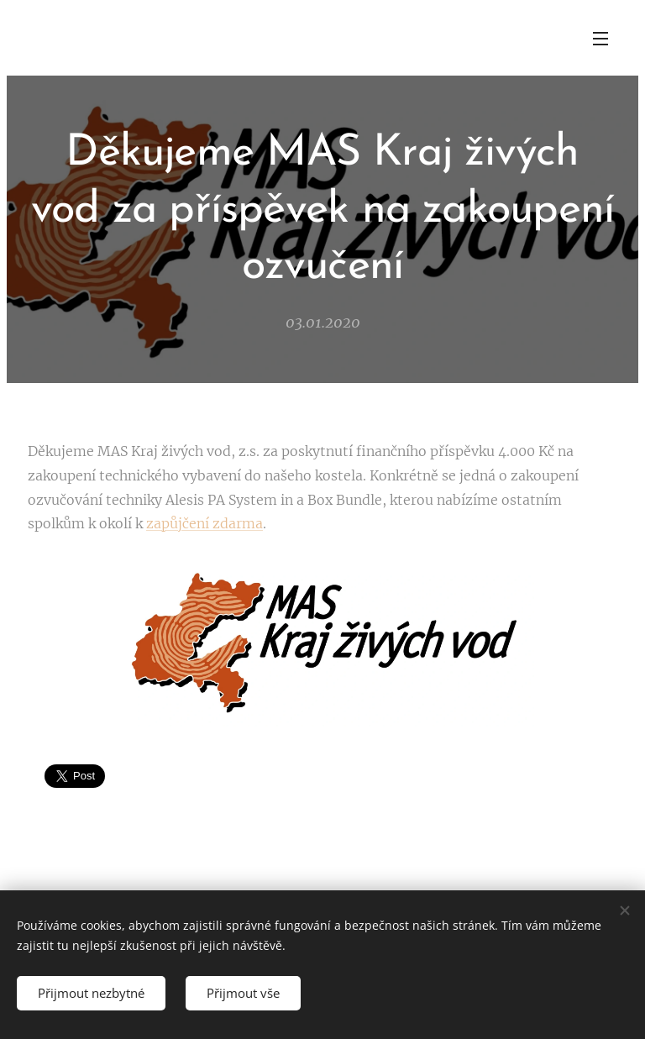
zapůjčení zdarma (204, 523)
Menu (600, 38)
